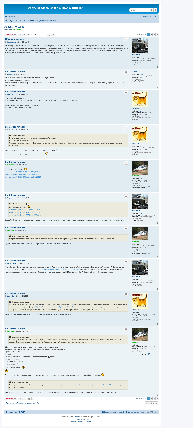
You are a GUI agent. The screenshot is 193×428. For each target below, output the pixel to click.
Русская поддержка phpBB (81, 419)
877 (141, 178)
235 (141, 111)
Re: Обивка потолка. (15, 71)
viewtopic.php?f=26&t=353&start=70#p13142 (22, 174)
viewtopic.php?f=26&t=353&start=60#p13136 (22, 172)
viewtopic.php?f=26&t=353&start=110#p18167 (23, 177)
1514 (141, 74)
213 (141, 57)
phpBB (77, 417)
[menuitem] (16, 16)
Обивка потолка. (14, 26)
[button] (157, 34)
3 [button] (154, 34)
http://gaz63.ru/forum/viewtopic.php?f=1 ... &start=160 (58, 269)
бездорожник (136, 54)
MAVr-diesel (17, 30)
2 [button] (151, 34)
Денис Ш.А (135, 108)
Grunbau (134, 71)
